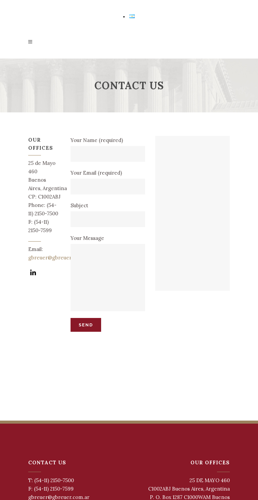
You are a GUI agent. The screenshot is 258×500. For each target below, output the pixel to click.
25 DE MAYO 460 (209, 480)
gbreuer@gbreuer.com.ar (58, 257)
